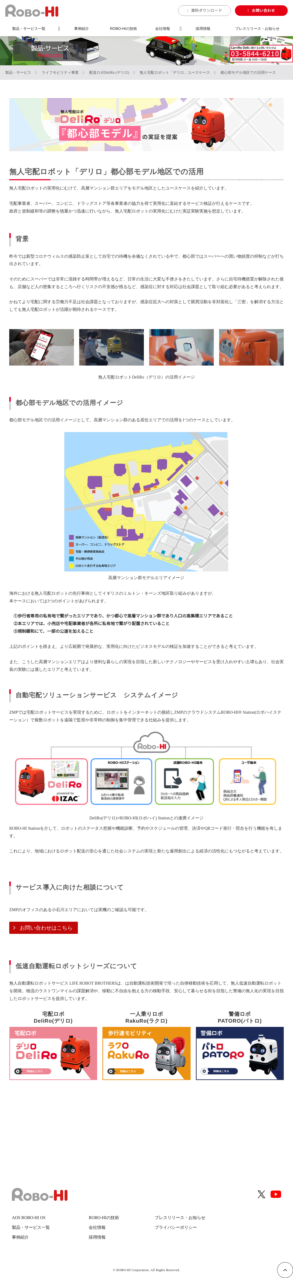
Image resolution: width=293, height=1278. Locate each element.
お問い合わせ (263, 10)
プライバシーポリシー (176, 1227)
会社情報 (162, 28)
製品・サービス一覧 (28, 28)
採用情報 (203, 28)
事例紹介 (81, 28)
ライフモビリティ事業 (60, 73)
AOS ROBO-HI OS (28, 1217)
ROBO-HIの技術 (123, 28)
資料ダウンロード (206, 10)
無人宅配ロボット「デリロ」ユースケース (175, 73)
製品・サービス (18, 73)
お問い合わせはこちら (44, 928)
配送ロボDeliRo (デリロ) (109, 73)
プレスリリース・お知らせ (257, 28)
